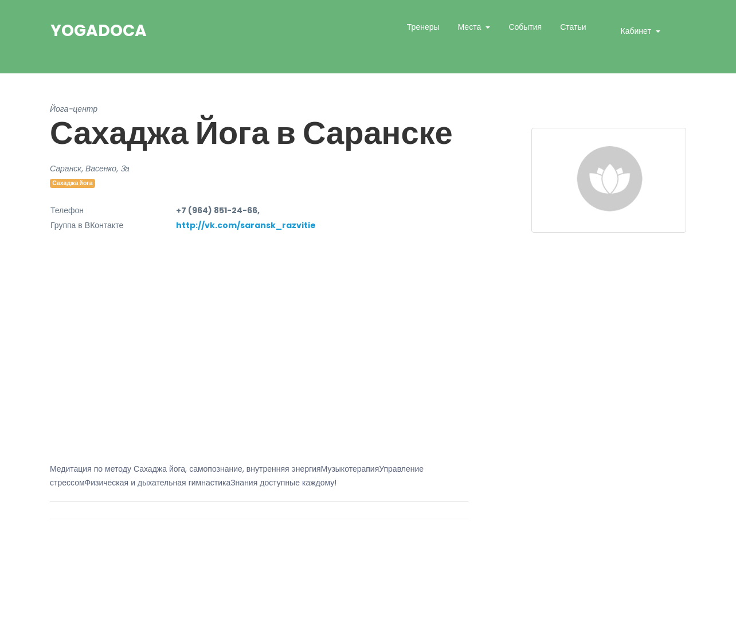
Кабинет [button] (637, 31)
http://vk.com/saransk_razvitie (246, 225)
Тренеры (423, 27)
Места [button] (471, 27)
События (525, 27)
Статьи (573, 27)
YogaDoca (98, 31)
